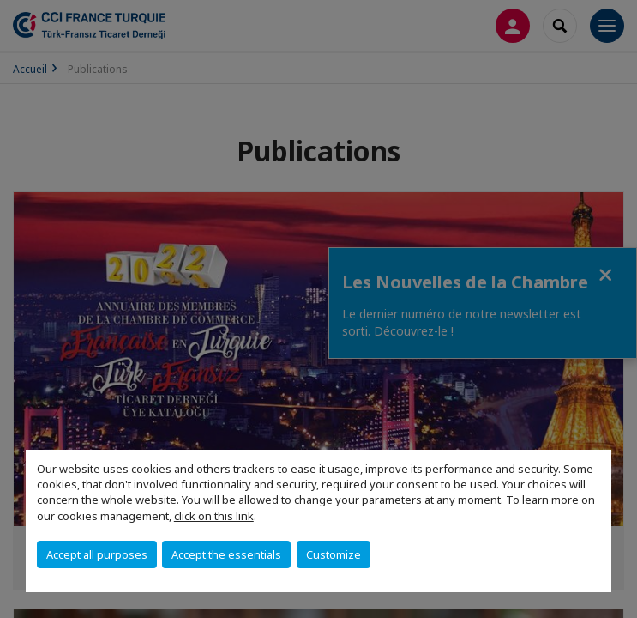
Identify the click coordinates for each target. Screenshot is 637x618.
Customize (333, 554)
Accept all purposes (96, 554)
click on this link (214, 516)
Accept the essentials (226, 554)
